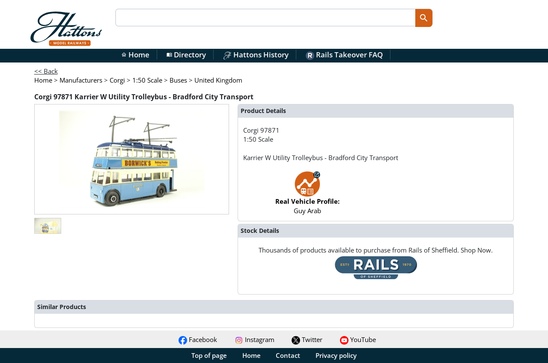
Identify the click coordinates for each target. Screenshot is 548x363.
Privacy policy (336, 355)
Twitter (307, 339)
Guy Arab (307, 196)
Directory (186, 55)
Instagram (254, 339)
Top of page (209, 355)
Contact (288, 355)
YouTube (358, 339)
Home (135, 55)
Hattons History (256, 55)
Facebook (198, 339)
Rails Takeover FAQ (344, 55)
